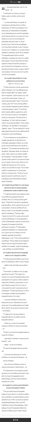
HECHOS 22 (15, 2)
